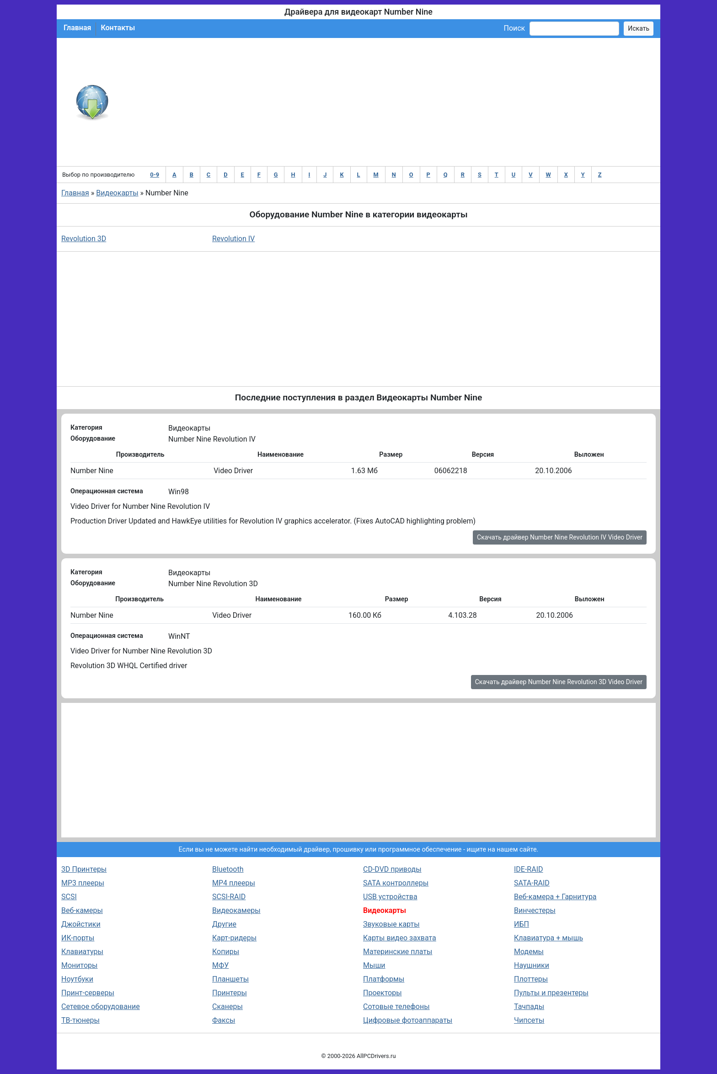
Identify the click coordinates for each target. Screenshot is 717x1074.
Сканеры (227, 1006)
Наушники (531, 965)
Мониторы (79, 965)
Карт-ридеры (234, 938)
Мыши (374, 965)
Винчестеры (535, 910)
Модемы (529, 951)
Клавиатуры (82, 951)
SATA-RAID (532, 883)
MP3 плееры (82, 883)
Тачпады (529, 1006)
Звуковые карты (391, 924)
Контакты (118, 27)
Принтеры (229, 992)
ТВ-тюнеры (80, 1020)
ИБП (521, 924)
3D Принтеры (84, 869)
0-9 (154, 174)
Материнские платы (397, 951)
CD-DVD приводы (392, 869)
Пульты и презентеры (551, 992)
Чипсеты (529, 1020)
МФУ (220, 965)
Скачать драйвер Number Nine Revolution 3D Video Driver (558, 681)
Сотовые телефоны (396, 1006)
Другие (224, 924)
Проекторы (382, 992)
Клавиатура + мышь (548, 938)
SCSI (69, 896)
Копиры (225, 951)
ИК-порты (77, 938)
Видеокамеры (236, 910)
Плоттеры (531, 979)
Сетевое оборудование (100, 1006)
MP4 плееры (233, 883)
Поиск (514, 28)
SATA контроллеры (395, 883)
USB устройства (390, 896)
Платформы (383, 979)
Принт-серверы (87, 992)
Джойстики (81, 924)
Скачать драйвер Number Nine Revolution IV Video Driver (559, 537)
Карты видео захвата (399, 938)
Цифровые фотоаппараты (407, 1020)
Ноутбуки (77, 979)
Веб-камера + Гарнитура (555, 896)
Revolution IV (233, 238)
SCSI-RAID (229, 896)
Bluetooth (228, 869)
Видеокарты (117, 193)
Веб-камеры (82, 910)
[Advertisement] (388, 102)
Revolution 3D (83, 238)
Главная (77, 27)
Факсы (223, 1020)
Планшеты (230, 979)
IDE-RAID (528, 869)
